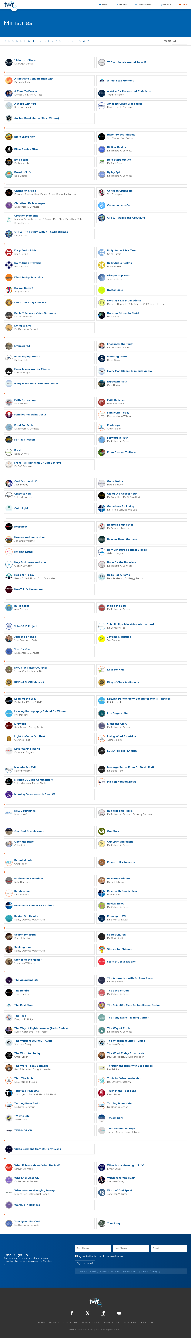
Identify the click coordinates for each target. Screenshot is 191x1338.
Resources (146, 1322)
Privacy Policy (133, 1271)
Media (167, 41)
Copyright (129, 1322)
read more (116, 1255)
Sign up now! (85, 1262)
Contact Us (70, 1322)
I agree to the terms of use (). (99, 1255)
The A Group (117, 1329)
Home (41, 1322)
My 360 (123, 4)
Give (184, 4)
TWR (97, 1329)
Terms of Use (148, 1271)
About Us (54, 1322)
